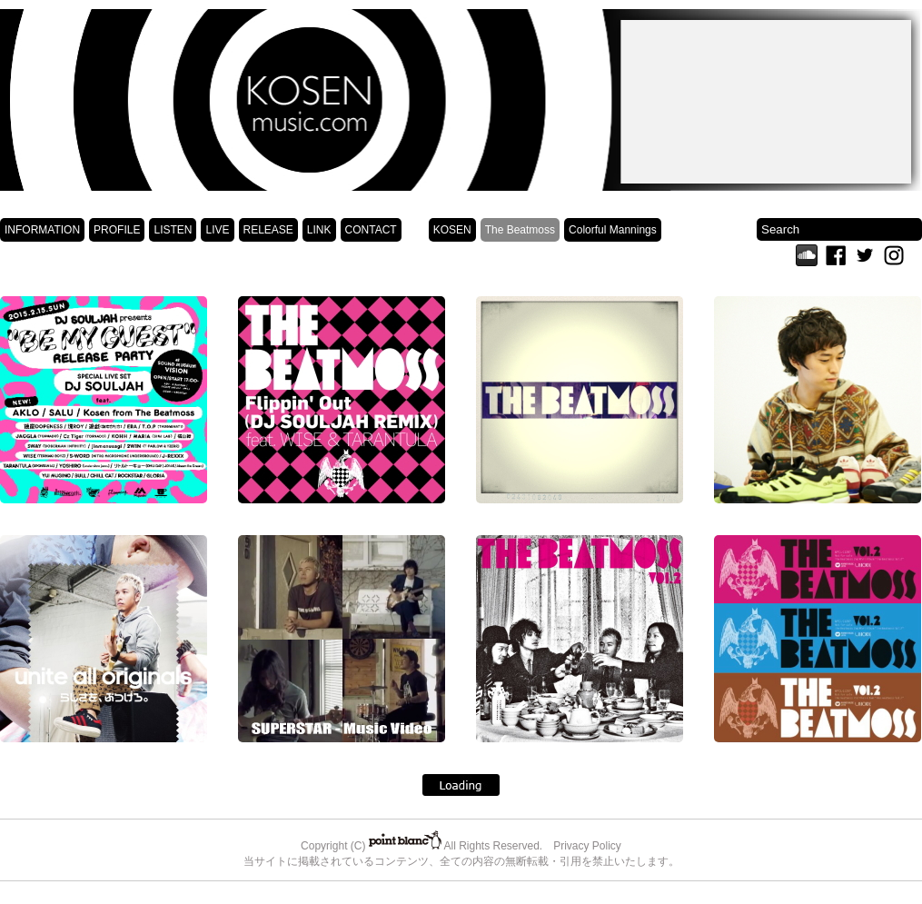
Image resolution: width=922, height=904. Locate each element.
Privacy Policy (587, 845)
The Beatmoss (520, 230)
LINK (319, 230)
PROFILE (117, 230)
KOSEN (452, 230)
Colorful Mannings (613, 230)
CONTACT (371, 230)
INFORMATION (42, 230)
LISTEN (173, 230)
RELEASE (268, 230)
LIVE (217, 230)
